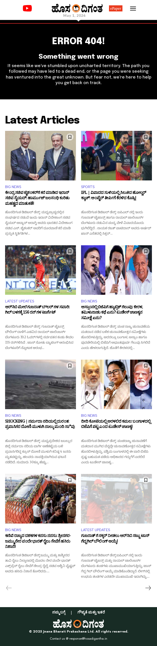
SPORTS (88, 187)
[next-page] (148, 588)
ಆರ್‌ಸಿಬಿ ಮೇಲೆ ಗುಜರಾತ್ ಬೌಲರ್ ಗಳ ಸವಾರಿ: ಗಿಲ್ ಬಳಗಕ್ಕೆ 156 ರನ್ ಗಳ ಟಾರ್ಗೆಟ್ (37, 310)
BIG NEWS (13, 187)
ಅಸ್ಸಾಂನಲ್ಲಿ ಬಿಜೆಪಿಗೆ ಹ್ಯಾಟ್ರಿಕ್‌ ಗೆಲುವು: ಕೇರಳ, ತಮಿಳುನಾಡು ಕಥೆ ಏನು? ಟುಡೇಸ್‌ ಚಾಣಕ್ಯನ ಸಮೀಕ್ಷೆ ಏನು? (112, 313)
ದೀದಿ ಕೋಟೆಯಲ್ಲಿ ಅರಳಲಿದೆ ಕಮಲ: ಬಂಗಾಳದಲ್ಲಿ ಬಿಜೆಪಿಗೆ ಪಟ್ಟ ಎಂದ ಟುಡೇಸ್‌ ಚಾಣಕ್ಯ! (115, 425)
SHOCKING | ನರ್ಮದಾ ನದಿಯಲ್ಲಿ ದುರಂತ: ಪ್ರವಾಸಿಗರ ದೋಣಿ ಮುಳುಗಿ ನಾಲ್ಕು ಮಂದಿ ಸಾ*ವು (40, 425)
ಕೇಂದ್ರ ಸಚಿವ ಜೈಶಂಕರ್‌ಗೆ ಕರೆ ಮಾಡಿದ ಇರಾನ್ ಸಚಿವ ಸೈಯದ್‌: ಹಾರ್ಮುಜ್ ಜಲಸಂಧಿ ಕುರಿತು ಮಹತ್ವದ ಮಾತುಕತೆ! (37, 199)
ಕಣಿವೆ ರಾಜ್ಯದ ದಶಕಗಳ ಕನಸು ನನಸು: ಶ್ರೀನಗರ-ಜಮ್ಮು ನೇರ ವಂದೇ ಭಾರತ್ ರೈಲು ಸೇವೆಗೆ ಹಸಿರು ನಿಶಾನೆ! (38, 542)
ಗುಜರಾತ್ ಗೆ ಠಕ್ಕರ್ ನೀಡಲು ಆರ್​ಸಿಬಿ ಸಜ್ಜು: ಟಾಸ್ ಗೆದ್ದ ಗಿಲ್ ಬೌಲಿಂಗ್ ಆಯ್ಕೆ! (115, 539)
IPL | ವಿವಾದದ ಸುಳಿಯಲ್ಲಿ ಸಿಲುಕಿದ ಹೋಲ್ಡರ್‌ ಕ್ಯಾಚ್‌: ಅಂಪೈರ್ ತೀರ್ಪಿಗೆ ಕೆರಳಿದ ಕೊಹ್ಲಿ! (113, 196)
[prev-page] (9, 588)
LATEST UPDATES (19, 301)
